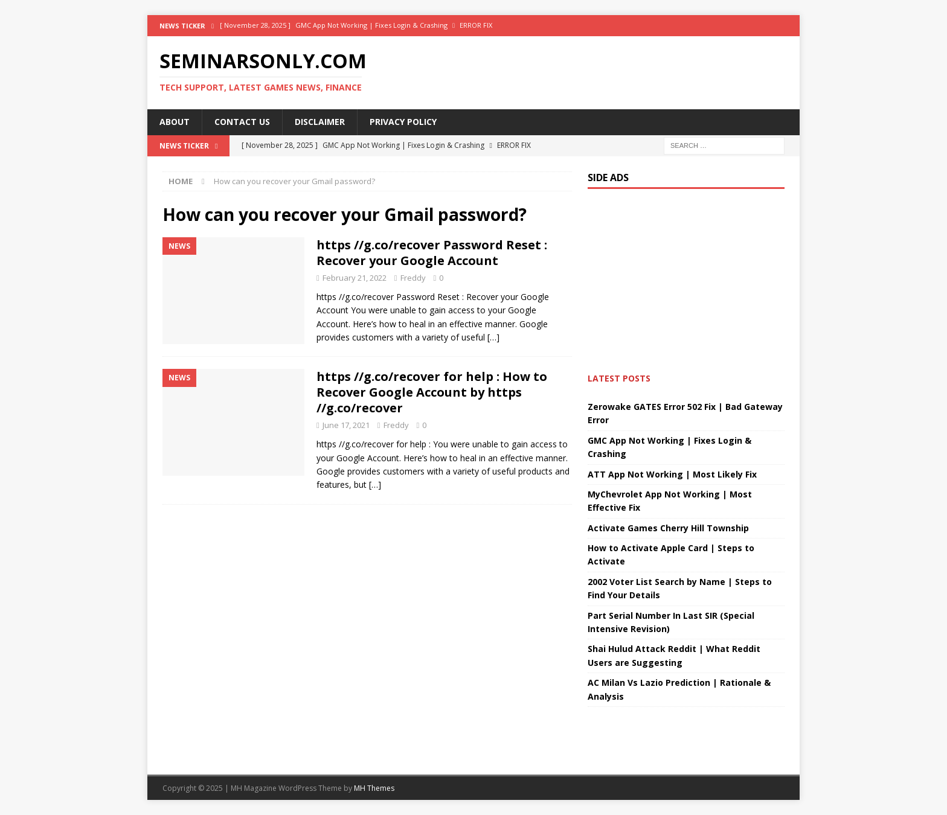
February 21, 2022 (355, 277)
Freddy (413, 277)
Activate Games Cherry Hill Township (668, 528)
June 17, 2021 (346, 425)
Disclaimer (320, 121)
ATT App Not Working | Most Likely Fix (672, 474)
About (174, 121)
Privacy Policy (403, 121)
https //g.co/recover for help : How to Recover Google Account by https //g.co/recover (431, 392)
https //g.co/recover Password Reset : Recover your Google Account (431, 253)
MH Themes (374, 788)
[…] (493, 337)
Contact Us (242, 121)
